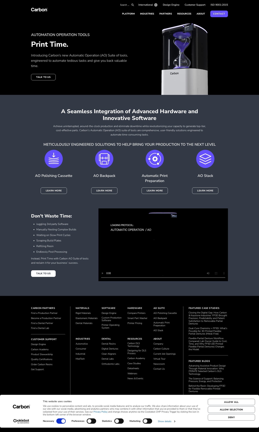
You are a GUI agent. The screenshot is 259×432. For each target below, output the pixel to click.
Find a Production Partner (44, 313)
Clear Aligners (109, 354)
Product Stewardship (42, 354)
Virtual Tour (159, 359)
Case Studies (134, 363)
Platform (128, 13)
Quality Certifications (41, 359)
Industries (147, 13)
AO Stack (158, 330)
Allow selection (231, 414)
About (201, 13)
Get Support (37, 369)
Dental (106, 338)
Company (158, 344)
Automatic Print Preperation (161, 324)
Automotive (82, 344)
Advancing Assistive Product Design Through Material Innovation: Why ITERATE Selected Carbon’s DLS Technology (207, 370)
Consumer (81, 349)
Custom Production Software (112, 319)
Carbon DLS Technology (134, 345)
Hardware (135, 308)
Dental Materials (84, 323)
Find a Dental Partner (42, 323)
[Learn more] (205, 159)
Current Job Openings (164, 354)
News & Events (135, 378)
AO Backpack (160, 318)
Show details (164, 425)
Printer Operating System (110, 326)
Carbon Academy (40, 349)
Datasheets (133, 368)
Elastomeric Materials (87, 318)
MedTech (80, 359)
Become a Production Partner (46, 318)
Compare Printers (137, 313)
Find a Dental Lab (40, 328)
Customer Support (195, 4)
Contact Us (159, 369)
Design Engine (171, 4)
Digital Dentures (110, 349)
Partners (165, 13)
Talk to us (43, 77)
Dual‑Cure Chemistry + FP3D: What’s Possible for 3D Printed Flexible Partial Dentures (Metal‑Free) (208, 331)
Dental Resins (109, 344)
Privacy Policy (100, 416)
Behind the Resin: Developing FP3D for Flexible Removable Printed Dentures (207, 389)
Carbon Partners (43, 308)
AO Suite (159, 308)
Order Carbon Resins (42, 364)
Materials (82, 308)
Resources (184, 13)
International (145, 4)
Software (108, 308)
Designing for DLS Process (137, 352)
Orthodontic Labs (110, 364)
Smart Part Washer (137, 318)
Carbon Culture (161, 349)
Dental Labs (108, 359)
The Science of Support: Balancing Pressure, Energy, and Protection (206, 380)
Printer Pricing (135, 323)
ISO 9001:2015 (219, 4)
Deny (231, 421)
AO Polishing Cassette (165, 313)
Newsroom (159, 364)
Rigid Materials (83, 313)
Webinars (132, 373)
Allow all (231, 406)
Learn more (54, 190)
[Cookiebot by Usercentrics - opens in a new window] (21, 425)
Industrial (80, 354)
